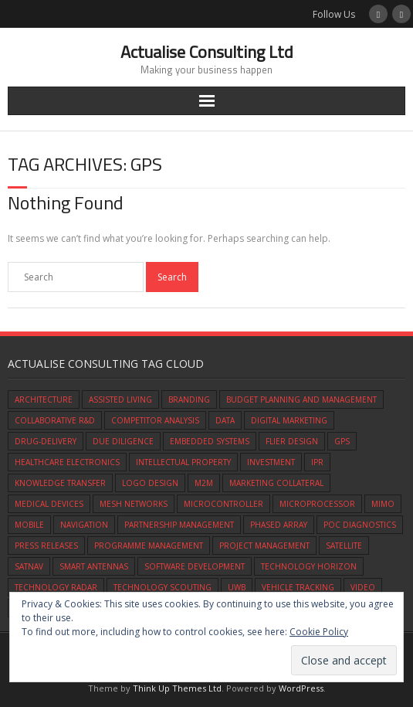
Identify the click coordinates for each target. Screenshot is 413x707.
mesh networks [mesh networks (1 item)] (134, 503)
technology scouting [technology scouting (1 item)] (162, 587)
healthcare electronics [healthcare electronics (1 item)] (67, 462)
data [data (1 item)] (225, 420)
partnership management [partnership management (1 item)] (179, 524)
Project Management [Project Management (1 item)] (264, 545)
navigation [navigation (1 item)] (84, 524)
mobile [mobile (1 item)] (29, 524)
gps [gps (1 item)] (342, 441)
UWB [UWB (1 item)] (236, 587)
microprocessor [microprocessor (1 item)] (317, 503)
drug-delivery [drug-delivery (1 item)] (45, 441)
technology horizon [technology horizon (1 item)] (309, 566)
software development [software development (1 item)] (194, 566)
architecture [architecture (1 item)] (44, 399)
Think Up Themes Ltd (177, 688)
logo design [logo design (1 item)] (150, 483)
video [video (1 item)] (362, 587)
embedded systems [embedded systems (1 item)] (209, 441)
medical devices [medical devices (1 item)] (49, 503)
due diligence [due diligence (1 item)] (123, 441)
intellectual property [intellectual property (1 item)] (183, 462)
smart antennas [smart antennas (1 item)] (93, 566)
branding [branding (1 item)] (189, 399)
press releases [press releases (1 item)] (46, 545)
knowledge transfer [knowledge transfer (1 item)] (60, 483)
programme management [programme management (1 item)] (148, 545)
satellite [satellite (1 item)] (344, 545)
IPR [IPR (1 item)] (317, 462)
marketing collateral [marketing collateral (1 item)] (276, 483)
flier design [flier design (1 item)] (292, 441)
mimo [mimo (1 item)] (382, 503)
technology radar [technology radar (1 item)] (56, 587)
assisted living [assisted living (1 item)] (120, 399)
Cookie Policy (318, 631)
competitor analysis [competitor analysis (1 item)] (155, 420)
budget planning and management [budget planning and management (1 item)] (301, 399)
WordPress (301, 688)
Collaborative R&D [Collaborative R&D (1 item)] (55, 420)
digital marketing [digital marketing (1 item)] (289, 420)
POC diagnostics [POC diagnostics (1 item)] (359, 524)
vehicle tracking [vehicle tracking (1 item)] (298, 587)
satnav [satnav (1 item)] (29, 566)
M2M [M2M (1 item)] (204, 483)
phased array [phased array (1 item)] (278, 524)
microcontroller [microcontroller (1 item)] (223, 503)
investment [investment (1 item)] (271, 462)
